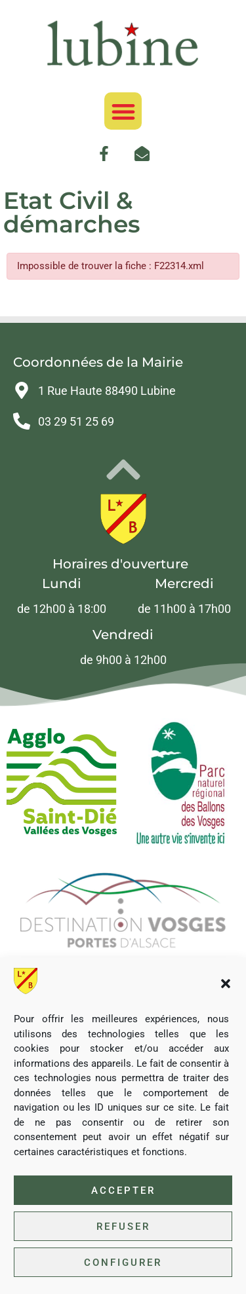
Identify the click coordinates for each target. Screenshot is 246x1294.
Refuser (123, 1226)
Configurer (123, 1262)
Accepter (123, 1190)
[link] (122, 43)
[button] (225, 983)
